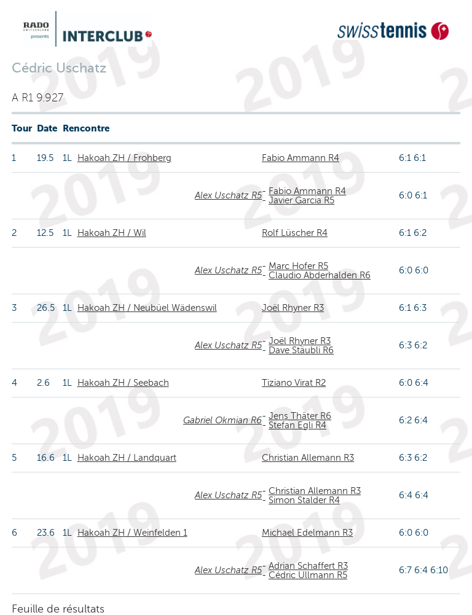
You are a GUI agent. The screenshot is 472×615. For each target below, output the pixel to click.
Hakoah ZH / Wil (111, 233)
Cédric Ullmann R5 (308, 575)
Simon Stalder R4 (304, 500)
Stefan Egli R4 (297, 425)
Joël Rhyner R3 (293, 308)
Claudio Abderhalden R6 (320, 275)
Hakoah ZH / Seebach (123, 383)
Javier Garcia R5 (301, 200)
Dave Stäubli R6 (301, 350)
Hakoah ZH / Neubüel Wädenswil (147, 308)
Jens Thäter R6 (300, 416)
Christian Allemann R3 (308, 458)
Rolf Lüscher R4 (295, 233)
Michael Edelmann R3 (307, 533)
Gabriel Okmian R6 (222, 420)
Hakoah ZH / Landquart (126, 458)
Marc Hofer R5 (298, 266)
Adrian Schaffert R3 (308, 566)
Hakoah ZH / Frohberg (124, 158)
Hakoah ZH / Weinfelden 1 (132, 533)
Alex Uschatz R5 (228, 195)
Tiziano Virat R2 (294, 383)
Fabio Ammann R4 (300, 158)
